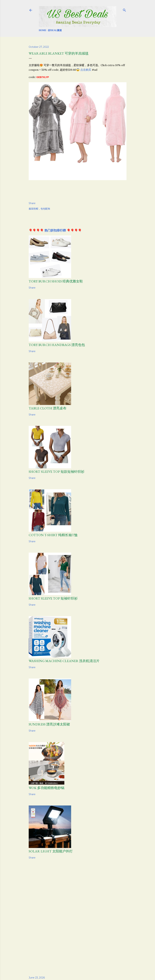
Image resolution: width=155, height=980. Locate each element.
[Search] (124, 9)
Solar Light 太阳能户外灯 (51, 851)
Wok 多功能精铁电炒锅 (46, 788)
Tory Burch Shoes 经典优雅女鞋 (56, 281)
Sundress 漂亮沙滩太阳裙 (49, 724)
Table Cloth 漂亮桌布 (47, 408)
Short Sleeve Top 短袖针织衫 (53, 598)
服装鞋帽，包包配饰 (39, 208)
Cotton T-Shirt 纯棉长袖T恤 (53, 535)
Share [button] (32, 203)
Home (42, 30)
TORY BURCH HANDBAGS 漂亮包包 (57, 345)
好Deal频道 (55, 30)
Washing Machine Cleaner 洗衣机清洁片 (64, 661)
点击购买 (85, 69)
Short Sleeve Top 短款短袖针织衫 (56, 471)
